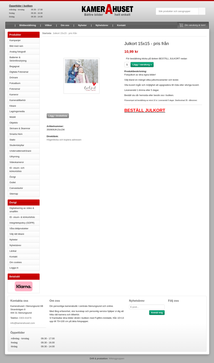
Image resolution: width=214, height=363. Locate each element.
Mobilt (24, 117)
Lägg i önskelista (57, 115)
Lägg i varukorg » (142, 64)
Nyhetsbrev (102, 25)
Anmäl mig (157, 312)
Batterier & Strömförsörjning (24, 59)
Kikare (24, 106)
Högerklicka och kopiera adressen (64, 139)
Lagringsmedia (24, 111)
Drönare (24, 77)
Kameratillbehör (24, 100)
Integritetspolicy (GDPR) (22, 222)
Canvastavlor (16, 188)
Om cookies (16, 262)
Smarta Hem (16, 134)
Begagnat (24, 66)
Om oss (65, 25)
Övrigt (13, 177)
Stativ (24, 139)
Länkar (13, 251)
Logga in (14, 267)
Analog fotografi (24, 51)
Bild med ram (24, 46)
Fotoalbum (24, 83)
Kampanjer (15, 40)
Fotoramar (24, 89)
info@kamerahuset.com (22, 323)
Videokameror (24, 162)
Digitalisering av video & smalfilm (22, 210)
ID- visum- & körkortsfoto (22, 217)
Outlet (13, 182)
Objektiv (24, 122)
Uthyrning (15, 156)
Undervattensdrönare (24, 151)
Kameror (24, 94)
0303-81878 (25, 318)
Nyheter (82, 25)
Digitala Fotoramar (19, 72)
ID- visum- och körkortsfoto (17, 170)
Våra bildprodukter (19, 228)
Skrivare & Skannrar (24, 128)
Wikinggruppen (116, 358)
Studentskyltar (17, 145)
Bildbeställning (27, 25)
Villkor (48, 25)
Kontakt (121, 25)
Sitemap (14, 193)
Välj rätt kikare (17, 234)
